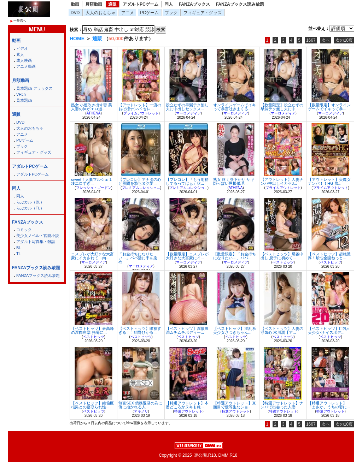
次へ (325, 40)
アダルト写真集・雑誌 (35, 241)
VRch (21, 94)
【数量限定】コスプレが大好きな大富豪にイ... (187, 256)
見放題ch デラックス (34, 88)
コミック (24, 229)
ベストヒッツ (283, 262)
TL (18, 253)
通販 (112, 4)
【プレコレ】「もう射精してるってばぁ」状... (187, 181)
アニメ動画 (26, 66)
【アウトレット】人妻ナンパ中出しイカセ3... (282, 181)
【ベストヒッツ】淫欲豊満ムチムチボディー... (187, 330)
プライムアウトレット (141, 113)
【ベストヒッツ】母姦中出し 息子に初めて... (282, 256)
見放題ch (24, 100)
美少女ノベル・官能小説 (37, 235)
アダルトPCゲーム (140, 4)
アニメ (127, 12)
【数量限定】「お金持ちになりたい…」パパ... (234, 256)
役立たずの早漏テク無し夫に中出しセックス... (187, 107)
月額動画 (93, 4)
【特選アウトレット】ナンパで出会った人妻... (282, 405)
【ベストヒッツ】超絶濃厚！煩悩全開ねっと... (329, 256)
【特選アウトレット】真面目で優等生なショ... (234, 405)
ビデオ (22, 48)
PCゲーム (149, 12)
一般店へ (19, 21)
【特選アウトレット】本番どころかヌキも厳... (187, 405)
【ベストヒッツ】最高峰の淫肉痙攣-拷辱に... (92, 330)
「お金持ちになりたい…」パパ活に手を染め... (137, 258)
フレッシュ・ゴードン (93, 188)
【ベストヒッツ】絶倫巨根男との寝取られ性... (92, 405)
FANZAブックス (194, 4)
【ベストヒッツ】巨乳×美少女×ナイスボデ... (328, 330)
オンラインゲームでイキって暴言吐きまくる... (234, 107)
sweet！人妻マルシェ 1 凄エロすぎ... (91, 181)
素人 (20, 54)
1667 (311, 40)
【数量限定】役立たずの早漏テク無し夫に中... (282, 107)
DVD (75, 12)
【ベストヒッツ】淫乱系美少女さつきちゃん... (234, 330)
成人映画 (24, 60)
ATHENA (94, 113)
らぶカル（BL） (30, 202)
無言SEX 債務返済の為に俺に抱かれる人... (140, 405)
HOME (77, 38)
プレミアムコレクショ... (141, 188)
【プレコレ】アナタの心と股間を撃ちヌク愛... (139, 181)
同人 (168, 4)
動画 (75, 4)
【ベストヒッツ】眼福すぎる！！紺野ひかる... (139, 330)
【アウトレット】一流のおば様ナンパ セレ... (139, 107)
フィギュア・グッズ (202, 12)
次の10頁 (344, 40)
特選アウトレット (188, 411)
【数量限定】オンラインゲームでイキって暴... (329, 107)
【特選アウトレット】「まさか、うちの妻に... (329, 405)
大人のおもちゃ (100, 12)
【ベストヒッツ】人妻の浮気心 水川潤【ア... (282, 330)
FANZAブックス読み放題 (240, 4)
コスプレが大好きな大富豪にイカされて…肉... (92, 256)
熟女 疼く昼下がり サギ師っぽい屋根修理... (233, 181)
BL (18, 247)
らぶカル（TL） (30, 208)
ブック (171, 12)
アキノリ (141, 411)
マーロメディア (188, 113)
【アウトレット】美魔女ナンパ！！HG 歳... (329, 181)
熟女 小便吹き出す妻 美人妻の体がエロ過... (91, 107)
